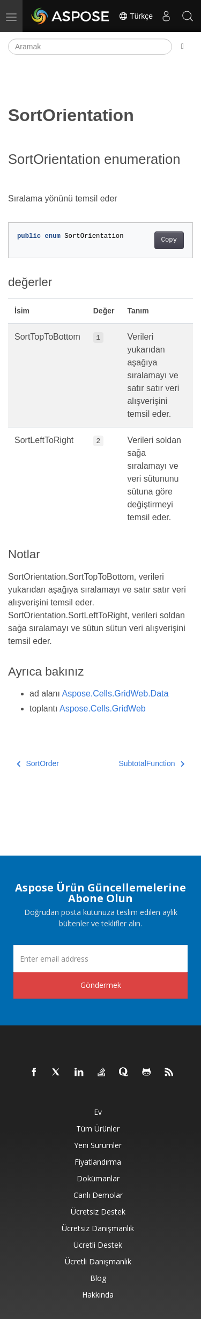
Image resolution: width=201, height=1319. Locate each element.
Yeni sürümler (98, 1145)
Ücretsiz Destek (98, 1211)
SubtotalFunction (151, 763)
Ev (98, 1112)
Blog (98, 1278)
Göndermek (100, 985)
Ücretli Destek (97, 1245)
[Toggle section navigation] (182, 46)
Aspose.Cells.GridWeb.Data (115, 693)
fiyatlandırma (98, 1162)
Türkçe (135, 16)
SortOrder (38, 763)
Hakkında (98, 1295)
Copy (169, 240)
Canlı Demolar (98, 1195)
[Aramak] (90, 47)
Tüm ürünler (98, 1128)
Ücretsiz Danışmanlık (98, 1228)
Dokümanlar (98, 1178)
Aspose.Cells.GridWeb (102, 708)
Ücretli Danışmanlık (98, 1261)
